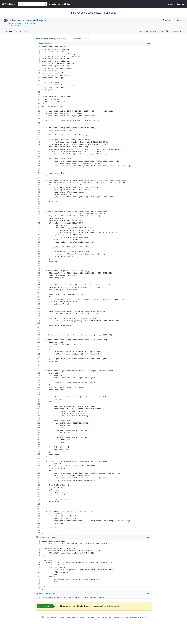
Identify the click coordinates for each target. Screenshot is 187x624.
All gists (52, 4)
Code (8, 31)
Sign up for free (45, 606)
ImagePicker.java (36, 20)
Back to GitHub (64, 4)
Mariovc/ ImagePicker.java (26, 23)
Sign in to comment (111, 606)
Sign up (180, 4)
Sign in (171, 4)
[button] (167, 31)
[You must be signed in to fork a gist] (178, 20)
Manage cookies (113, 618)
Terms (62, 618)
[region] (93, 290)
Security (75, 618)
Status (82, 618)
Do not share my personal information (133, 618)
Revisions (22, 31)
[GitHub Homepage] (42, 617)
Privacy (68, 618)
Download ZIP (177, 31)
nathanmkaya (16, 20)
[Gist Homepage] (9, 4)
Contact (103, 618)
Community (90, 618)
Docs (97, 618)
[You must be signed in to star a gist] (166, 20)
